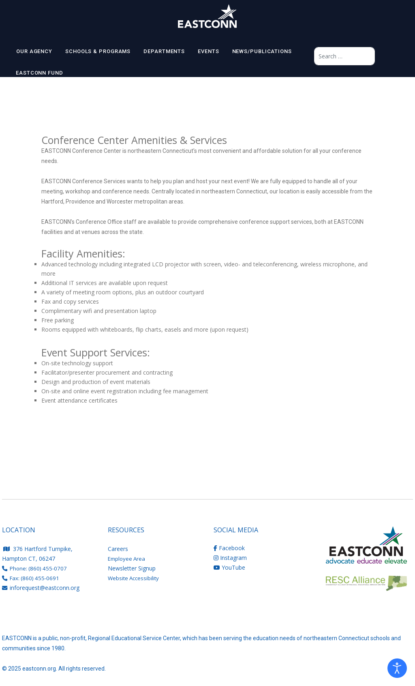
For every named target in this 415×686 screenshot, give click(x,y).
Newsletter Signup (132, 568)
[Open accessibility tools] (397, 668)
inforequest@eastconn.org (44, 588)
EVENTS (208, 51)
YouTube (229, 567)
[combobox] (344, 56)
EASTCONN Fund (39, 73)
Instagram (230, 558)
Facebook (229, 548)
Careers (118, 549)
